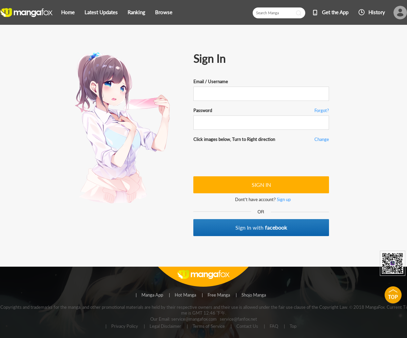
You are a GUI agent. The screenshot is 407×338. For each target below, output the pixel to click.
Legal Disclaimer (165, 326)
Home (68, 12)
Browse (163, 12)
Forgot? (321, 110)
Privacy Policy (124, 326)
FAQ (274, 326)
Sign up (284, 199)
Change (321, 139)
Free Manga (219, 295)
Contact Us (247, 326)
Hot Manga (185, 295)
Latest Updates (101, 12)
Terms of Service (209, 326)
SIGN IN (261, 184)
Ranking (136, 12)
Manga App (152, 295)
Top (293, 326)
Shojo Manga (253, 295)
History (376, 12)
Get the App (335, 12)
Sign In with (261, 227)
